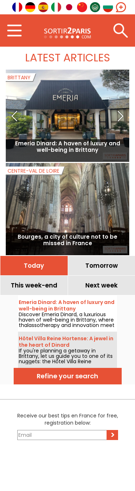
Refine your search (67, 375)
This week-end (34, 285)
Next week (101, 285)
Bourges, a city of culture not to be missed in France (67, 240)
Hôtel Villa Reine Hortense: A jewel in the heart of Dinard (66, 342)
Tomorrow (101, 265)
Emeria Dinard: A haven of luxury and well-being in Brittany (67, 147)
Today (34, 265)
